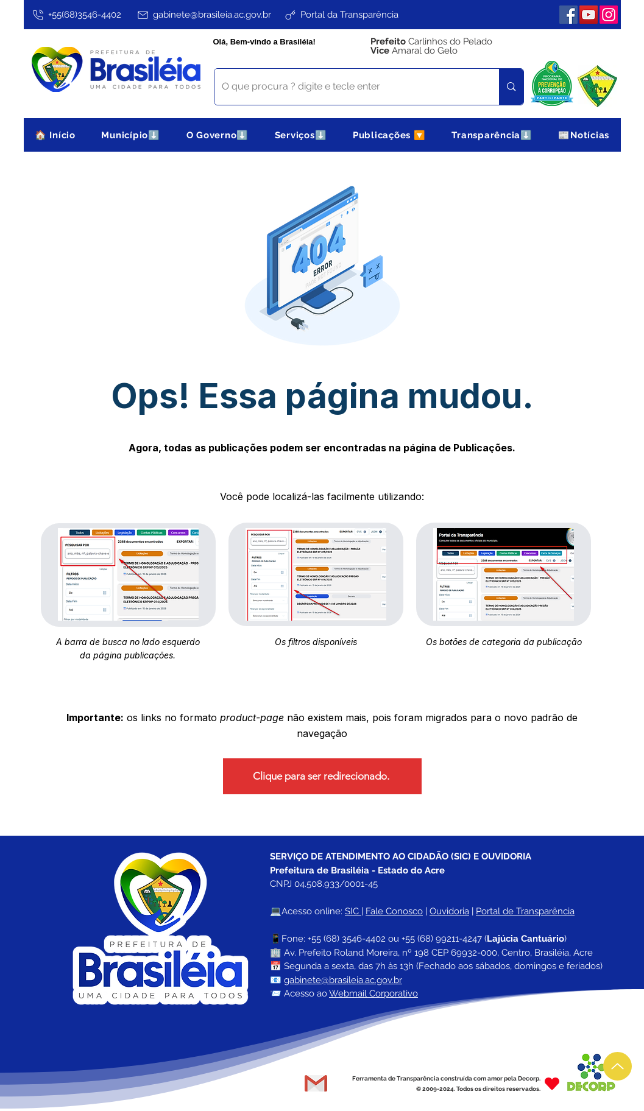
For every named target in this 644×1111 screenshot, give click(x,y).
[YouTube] (588, 14)
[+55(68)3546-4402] (76, 14)
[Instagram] (609, 14)
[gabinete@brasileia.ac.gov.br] (203, 14)
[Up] (617, 1066)
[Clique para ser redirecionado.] (322, 776)
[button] (131, 135)
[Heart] (552, 1083)
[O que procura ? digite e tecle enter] (348, 87)
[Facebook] (568, 14)
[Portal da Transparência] (340, 14)
